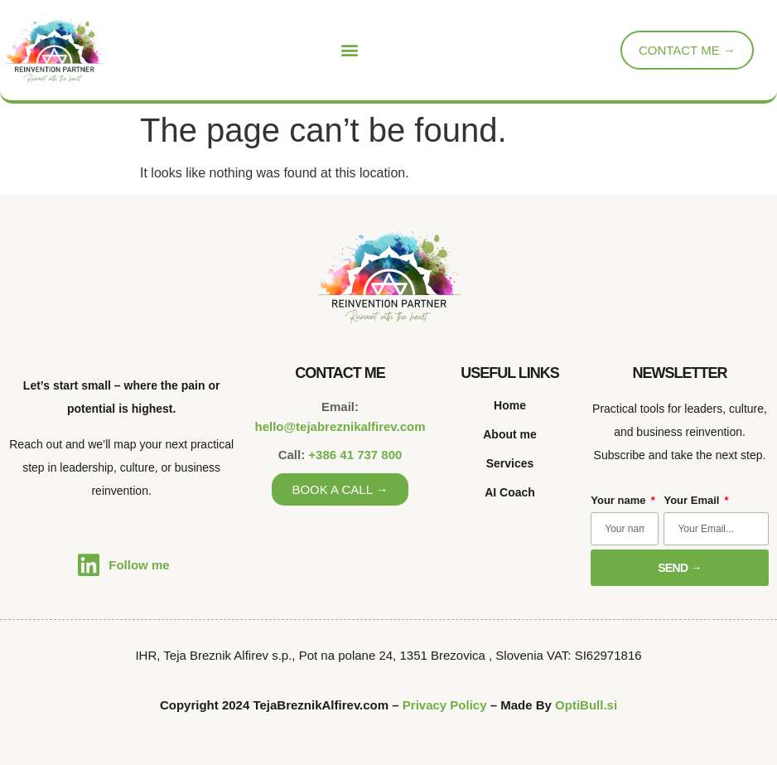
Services (510, 463)
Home (510, 405)
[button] (350, 50)
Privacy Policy (445, 705)
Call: (340, 455)
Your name (620, 500)
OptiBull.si (586, 705)
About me (510, 434)
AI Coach (510, 492)
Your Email (693, 500)
